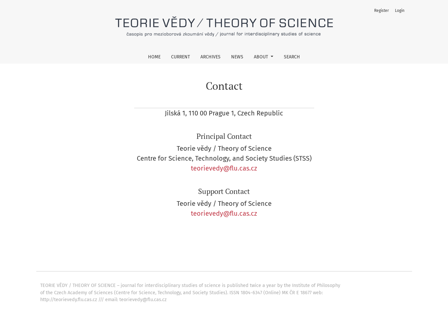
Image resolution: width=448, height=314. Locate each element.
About (261, 57)
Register (381, 10)
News (237, 57)
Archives (210, 57)
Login (399, 10)
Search (292, 57)
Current (180, 57)
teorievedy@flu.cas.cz (224, 168)
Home (154, 57)
